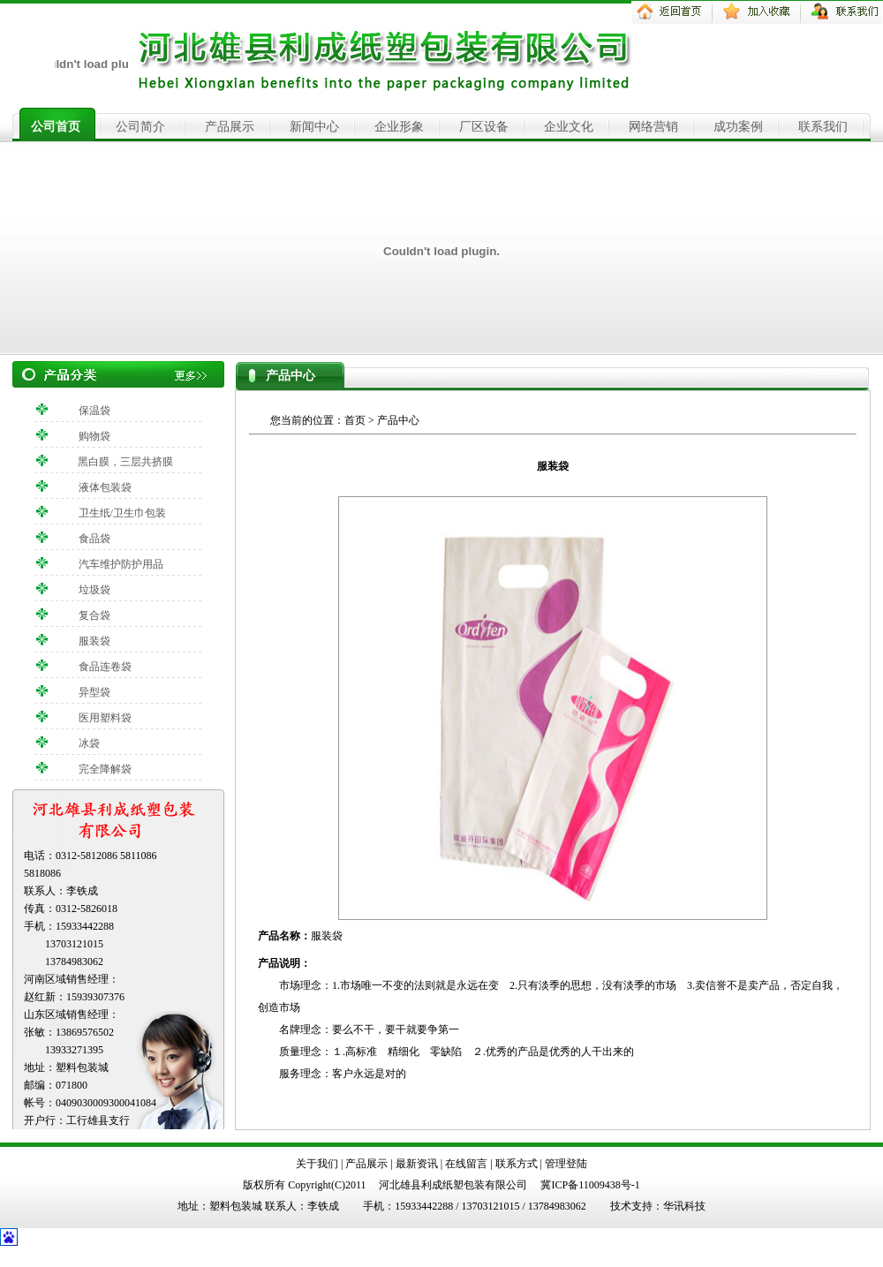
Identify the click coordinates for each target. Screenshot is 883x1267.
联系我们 (823, 126)
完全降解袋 (105, 769)
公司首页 (55, 126)
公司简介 (140, 126)
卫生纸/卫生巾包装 (122, 513)
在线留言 (466, 1164)
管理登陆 (566, 1164)
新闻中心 (314, 126)
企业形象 (399, 126)
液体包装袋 (105, 487)
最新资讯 (417, 1164)
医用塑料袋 (105, 718)
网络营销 (653, 126)
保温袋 (94, 410)
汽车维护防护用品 (121, 564)
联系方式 (516, 1164)
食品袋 (94, 538)
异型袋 (94, 692)
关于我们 (317, 1164)
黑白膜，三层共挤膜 (125, 462)
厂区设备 (484, 126)
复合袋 (94, 615)
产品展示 (229, 126)
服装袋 (94, 641)
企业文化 (568, 126)
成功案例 (738, 126)
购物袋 (94, 436)
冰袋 (89, 743)
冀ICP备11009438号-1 (589, 1185)
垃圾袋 (94, 590)
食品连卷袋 (105, 666)
